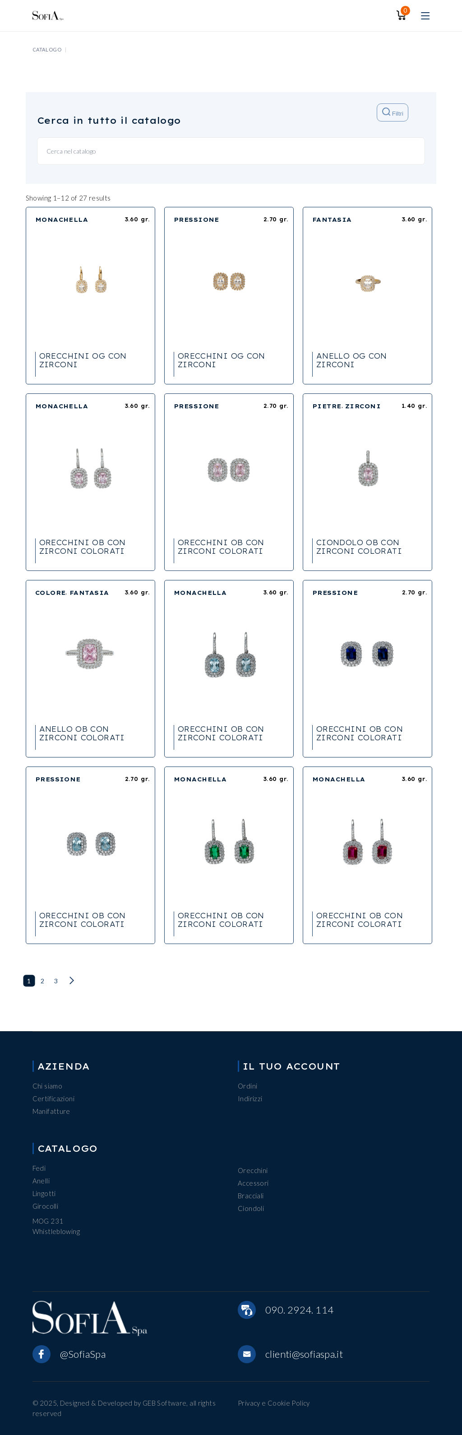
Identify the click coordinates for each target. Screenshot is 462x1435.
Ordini (247, 1086)
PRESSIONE (196, 219)
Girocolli (45, 1206)
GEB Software (165, 1403)
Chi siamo (47, 1086)
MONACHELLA (61, 219)
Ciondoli (251, 1208)
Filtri (392, 112)
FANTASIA (332, 219)
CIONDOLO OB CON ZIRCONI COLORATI (359, 547)
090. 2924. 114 (299, 1310)
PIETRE (327, 406)
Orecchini (253, 1170)
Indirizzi (250, 1098)
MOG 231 (48, 1221)
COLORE (50, 592)
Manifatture (51, 1111)
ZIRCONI (363, 406)
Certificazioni (53, 1098)
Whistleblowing (56, 1231)
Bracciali (250, 1196)
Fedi (39, 1168)
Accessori (253, 1183)
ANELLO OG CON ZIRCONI (351, 360)
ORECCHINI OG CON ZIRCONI (83, 360)
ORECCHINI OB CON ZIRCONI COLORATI (82, 547)
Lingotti (44, 1193)
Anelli (41, 1181)
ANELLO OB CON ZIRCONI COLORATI (82, 733)
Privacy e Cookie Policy (274, 1403)
